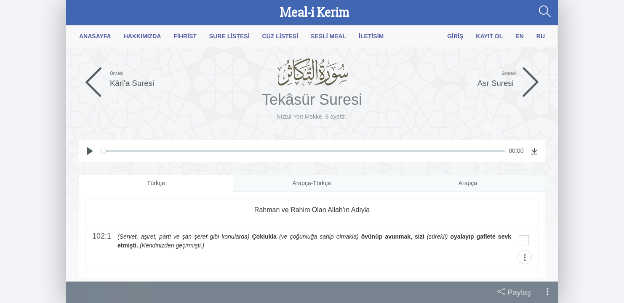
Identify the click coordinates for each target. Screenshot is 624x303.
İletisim (371, 36)
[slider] (302, 151)
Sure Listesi (229, 36)
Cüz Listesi (280, 36)
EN (519, 36)
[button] (547, 292)
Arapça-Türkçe (311, 183)
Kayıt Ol (489, 36)
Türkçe (156, 183)
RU (540, 36)
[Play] (89, 151)
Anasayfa (95, 36)
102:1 (101, 236)
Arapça (468, 183)
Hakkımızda (142, 36)
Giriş (455, 36)
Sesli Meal (328, 36)
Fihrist (184, 36)
